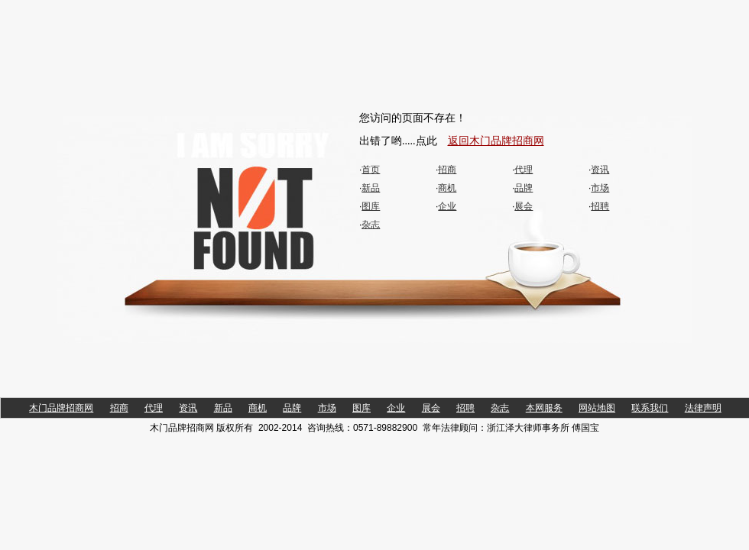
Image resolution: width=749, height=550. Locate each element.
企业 (447, 206)
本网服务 (544, 408)
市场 (600, 188)
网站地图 (597, 408)
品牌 (523, 188)
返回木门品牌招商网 (496, 141)
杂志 (371, 224)
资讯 (600, 169)
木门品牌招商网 (61, 408)
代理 (523, 169)
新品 (371, 188)
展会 (523, 206)
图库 (371, 206)
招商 (447, 169)
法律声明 (703, 408)
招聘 (600, 206)
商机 (447, 188)
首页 (371, 169)
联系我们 (649, 408)
